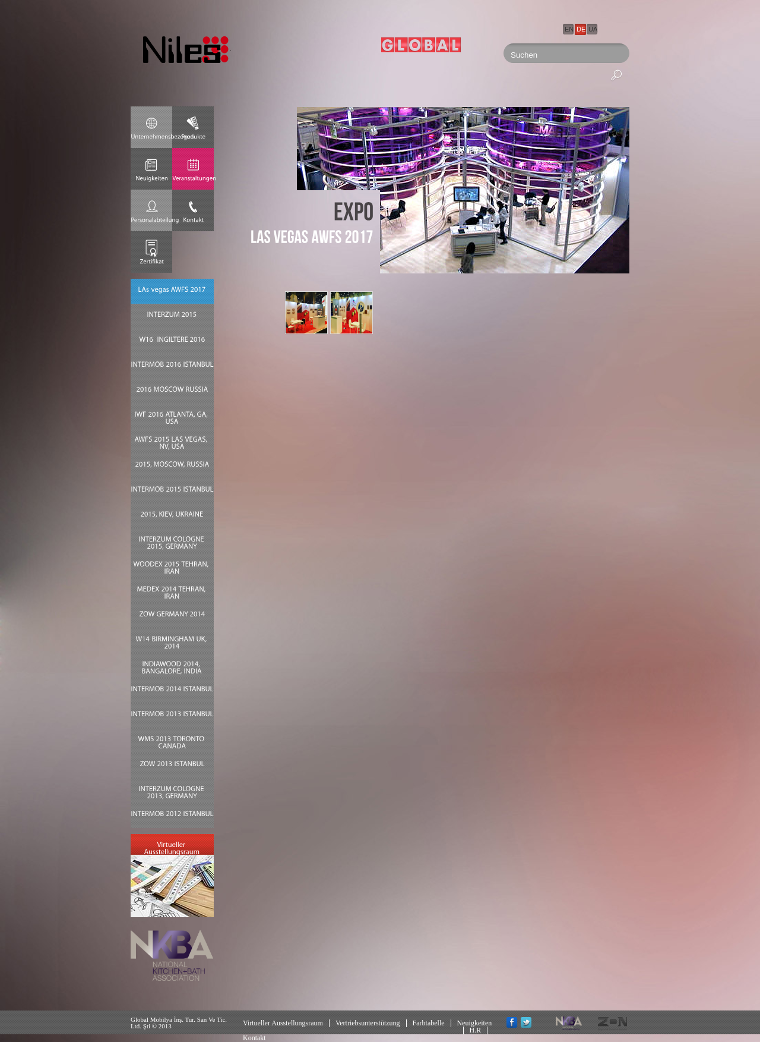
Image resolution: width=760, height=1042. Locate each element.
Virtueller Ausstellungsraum (283, 1023)
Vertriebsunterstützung (367, 1023)
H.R (476, 1030)
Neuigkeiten (474, 1023)
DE (581, 29)
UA (592, 29)
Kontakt (254, 1037)
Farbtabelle (429, 1023)
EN (569, 29)
